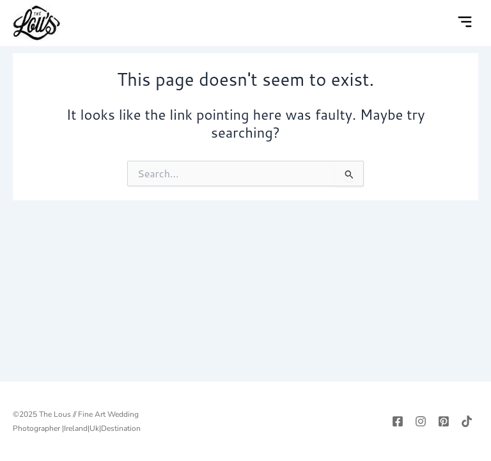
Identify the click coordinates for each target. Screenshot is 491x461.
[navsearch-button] (438, 23)
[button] (464, 22)
